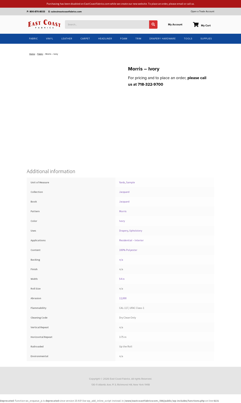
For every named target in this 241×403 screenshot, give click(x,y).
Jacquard (124, 191)
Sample (130, 182)
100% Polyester (128, 250)
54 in (122, 278)
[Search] (153, 24)
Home (32, 54)
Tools (188, 38)
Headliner (105, 38)
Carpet (85, 38)
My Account (175, 24)
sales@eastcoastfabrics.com (66, 11)
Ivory (122, 221)
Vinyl (49, 38)
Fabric (33, 38)
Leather (66, 38)
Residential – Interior (131, 240)
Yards (122, 182)
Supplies (206, 38)
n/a (121, 259)
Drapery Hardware (162, 38)
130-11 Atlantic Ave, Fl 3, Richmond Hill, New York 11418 (120, 384)
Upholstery (135, 230)
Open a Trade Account (202, 11)
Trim (138, 38)
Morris (123, 211)
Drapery (123, 230)
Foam (123, 38)
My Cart (202, 25)
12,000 (123, 298)
